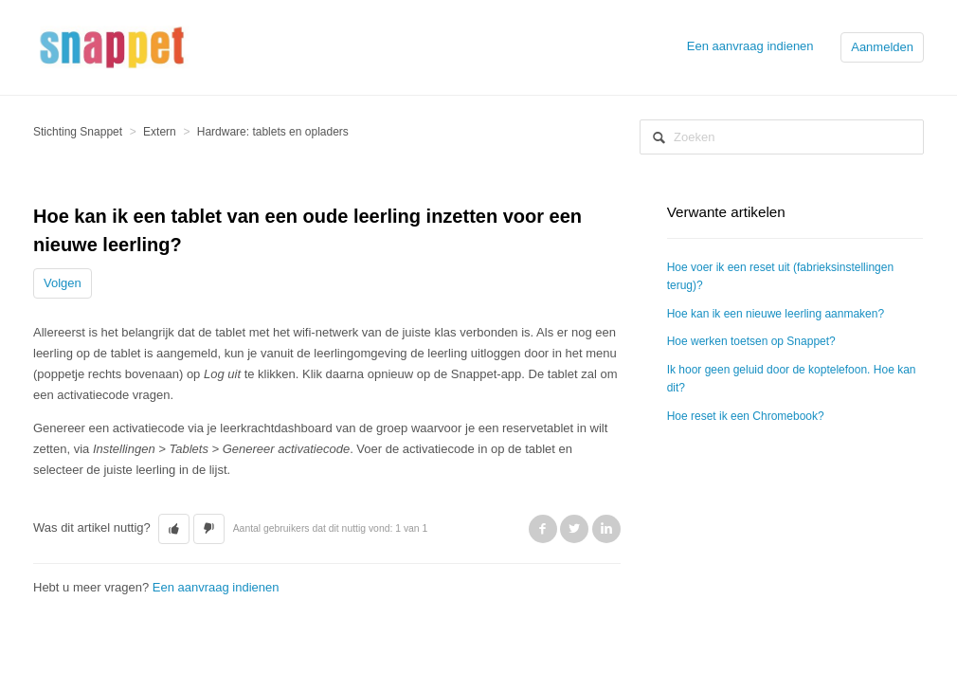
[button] (174, 529)
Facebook (543, 529)
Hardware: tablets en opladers (273, 131)
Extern (159, 131)
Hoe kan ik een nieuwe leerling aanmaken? (775, 313)
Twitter (574, 529)
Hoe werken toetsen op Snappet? (751, 341)
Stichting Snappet (77, 131)
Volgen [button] (62, 283)
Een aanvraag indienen (750, 46)
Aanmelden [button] (882, 47)
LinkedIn (606, 529)
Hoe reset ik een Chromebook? (745, 416)
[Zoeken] (782, 137)
